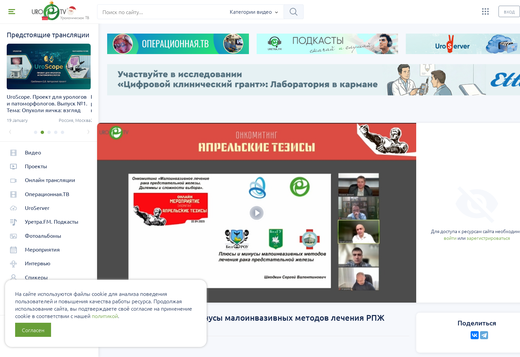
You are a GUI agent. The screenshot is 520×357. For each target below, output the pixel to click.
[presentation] (10, 131)
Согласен (33, 329)
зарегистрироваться (443, 208)
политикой (105, 315)
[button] (35, 132)
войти (404, 208)
